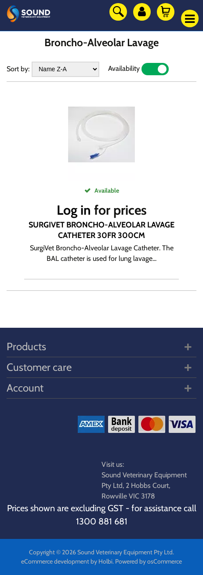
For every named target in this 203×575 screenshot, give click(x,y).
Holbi (105, 561)
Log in (74, 210)
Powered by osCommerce (148, 561)
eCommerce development (55, 561)
